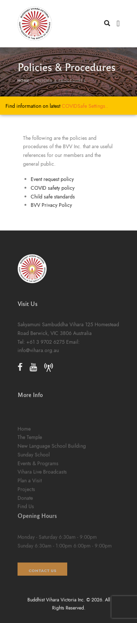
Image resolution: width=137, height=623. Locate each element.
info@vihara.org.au (38, 363)
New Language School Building (52, 493)
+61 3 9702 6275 (45, 355)
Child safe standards (53, 196)
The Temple (30, 484)
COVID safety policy (53, 188)
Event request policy (52, 179)
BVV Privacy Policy (51, 205)
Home (24, 80)
